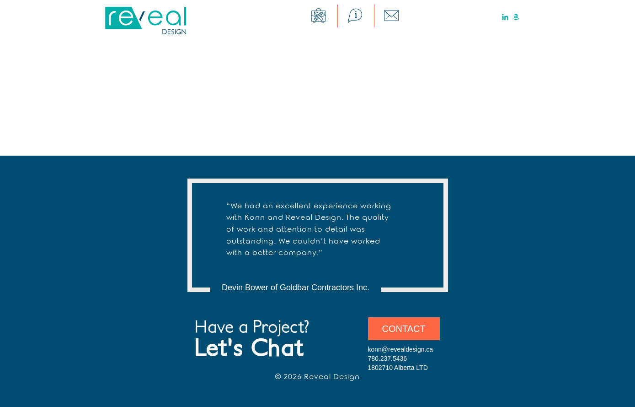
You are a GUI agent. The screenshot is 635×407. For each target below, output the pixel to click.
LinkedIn (505, 17)
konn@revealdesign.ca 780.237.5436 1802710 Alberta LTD (400, 358)
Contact (404, 329)
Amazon (516, 17)
